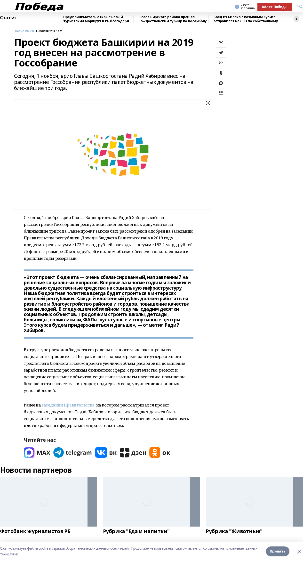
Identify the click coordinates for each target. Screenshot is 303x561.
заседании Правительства (68, 405)
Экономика (24, 31)
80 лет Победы (274, 6)
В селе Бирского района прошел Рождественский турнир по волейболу (172, 19)
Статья (8, 17)
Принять (278, 551)
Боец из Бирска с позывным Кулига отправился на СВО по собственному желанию (246, 19)
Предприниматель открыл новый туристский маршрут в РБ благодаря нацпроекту (96, 19)
